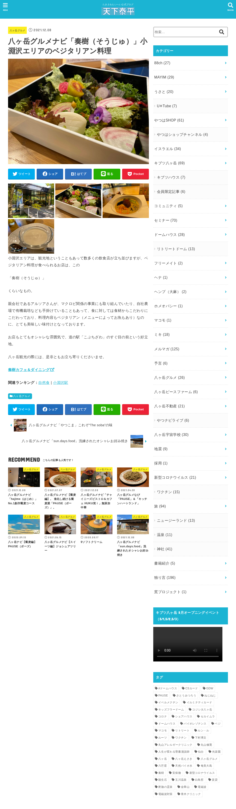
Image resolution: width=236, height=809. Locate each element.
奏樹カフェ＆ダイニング (29, 371)
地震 (160, 421)
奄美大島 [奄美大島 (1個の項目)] (206, 728)
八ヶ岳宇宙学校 (170, 408)
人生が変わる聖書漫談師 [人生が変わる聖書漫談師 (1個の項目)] (173, 714)
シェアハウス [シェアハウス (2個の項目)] (183, 679)
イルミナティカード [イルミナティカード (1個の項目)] (199, 665)
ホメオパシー (167, 288)
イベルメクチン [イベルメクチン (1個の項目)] (168, 665)
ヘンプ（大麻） (169, 275)
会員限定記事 (169, 182)
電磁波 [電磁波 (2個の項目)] (202, 749)
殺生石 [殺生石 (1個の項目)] (162, 742)
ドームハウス (168, 222)
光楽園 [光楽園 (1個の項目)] (216, 714)
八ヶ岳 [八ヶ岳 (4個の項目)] (162, 721)
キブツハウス (169, 169)
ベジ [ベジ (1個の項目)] (218, 685)
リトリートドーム (174, 236)
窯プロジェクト (169, 555)
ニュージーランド (174, 488)
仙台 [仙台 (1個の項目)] (201, 714)
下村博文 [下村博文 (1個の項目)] (200, 700)
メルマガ (166, 328)
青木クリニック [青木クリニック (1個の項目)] (191, 756)
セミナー (165, 209)
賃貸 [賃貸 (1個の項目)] (215, 742)
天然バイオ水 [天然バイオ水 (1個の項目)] (183, 728)
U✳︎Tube (165, 102)
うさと (163, 89)
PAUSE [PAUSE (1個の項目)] (163, 657)
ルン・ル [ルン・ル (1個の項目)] (203, 693)
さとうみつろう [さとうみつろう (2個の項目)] (186, 657)
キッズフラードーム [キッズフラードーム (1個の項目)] (171, 671)
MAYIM (163, 76)
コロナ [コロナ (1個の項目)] (162, 679)
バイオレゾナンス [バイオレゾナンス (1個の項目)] (195, 685)
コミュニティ (167, 196)
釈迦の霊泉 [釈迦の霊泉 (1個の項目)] (165, 749)
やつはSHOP (168, 115)
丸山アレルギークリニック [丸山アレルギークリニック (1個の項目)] (175, 707)
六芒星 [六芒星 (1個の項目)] (162, 728)
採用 (160, 434)
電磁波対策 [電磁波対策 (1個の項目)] (165, 756)
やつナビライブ (171, 395)
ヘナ (160, 262)
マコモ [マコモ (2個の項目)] (162, 693)
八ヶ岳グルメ (19, 30)
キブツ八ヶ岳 (168, 155)
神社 (163, 515)
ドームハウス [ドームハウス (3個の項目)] (166, 685)
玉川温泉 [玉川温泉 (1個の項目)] (180, 742)
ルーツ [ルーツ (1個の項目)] (162, 700)
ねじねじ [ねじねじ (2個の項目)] (210, 657)
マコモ (162, 302)
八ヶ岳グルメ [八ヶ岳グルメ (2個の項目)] (209, 721)
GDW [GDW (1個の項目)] (209, 650)
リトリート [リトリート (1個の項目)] (182, 693)
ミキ (161, 315)
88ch (161, 62)
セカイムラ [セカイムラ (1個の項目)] (208, 679)
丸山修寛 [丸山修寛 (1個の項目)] (206, 707)
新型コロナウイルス (173, 448)
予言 (160, 342)
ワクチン (167, 461)
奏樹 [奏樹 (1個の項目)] (161, 735)
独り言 (164, 541)
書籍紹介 (164, 528)
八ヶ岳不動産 (168, 381)
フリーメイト (167, 249)
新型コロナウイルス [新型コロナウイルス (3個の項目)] (202, 735)
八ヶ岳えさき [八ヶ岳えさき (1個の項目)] (183, 721)
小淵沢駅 (60, 384)
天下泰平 (115, 798)
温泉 (163, 501)
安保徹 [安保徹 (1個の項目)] (176, 735)
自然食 (44, 384)
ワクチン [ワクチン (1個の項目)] (180, 700)
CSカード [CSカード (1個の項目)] (191, 650)
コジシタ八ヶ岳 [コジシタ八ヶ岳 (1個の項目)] (202, 671)
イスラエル (166, 142)
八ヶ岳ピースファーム (174, 368)
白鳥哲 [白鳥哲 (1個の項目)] (199, 742)
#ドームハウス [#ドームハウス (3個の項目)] (167, 650)
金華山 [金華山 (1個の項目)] (185, 749)
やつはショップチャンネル (180, 129)
